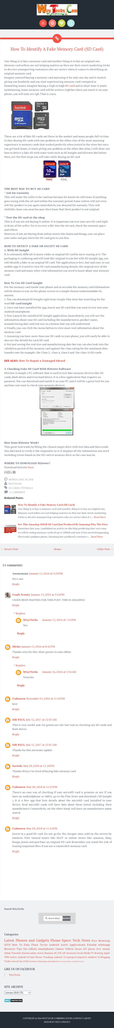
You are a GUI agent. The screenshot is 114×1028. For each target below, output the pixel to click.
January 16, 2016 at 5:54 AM (59, 672)
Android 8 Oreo (78, 961)
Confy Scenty (21, 594)
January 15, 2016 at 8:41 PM (38, 646)
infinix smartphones (41, 949)
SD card (70, 85)
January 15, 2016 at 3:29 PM (46, 573)
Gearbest (33, 961)
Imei (32, 957)
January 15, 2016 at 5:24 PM (48, 594)
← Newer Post (9, 549)
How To (17, 944)
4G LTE (57, 952)
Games (59, 949)
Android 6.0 (23, 957)
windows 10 (94, 957)
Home (57, 549)
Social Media (83, 952)
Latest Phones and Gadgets (26, 940)
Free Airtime (103, 948)
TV (92, 952)
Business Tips (13, 949)
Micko (16, 646)
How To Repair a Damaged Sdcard (42, 360)
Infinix (7, 952)
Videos (69, 949)
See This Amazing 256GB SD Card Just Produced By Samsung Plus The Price (63, 524)
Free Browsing (101, 940)
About (87, 1018)
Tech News (81, 940)
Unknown (18, 698)
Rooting (99, 952)
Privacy (66, 1022)
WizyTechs (14, 483)
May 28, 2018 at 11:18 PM (38, 766)
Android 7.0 (59, 957)
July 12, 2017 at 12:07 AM (41, 719)
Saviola (17, 766)
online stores (37, 952)
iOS (85, 948)
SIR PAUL (18, 719)
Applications (77, 944)
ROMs (26, 961)
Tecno (44, 944)
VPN (6, 957)
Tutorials (27, 487)
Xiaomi (25, 952)
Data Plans (31, 944)
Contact (78, 1018)
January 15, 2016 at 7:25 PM (59, 620)
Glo (25, 949)
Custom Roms (65, 961)
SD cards (14, 487)
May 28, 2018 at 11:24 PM (41, 828)
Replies (20, 613)
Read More (100, 517)
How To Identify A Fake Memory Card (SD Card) (57, 49)
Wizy (57, 1022)
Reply (15, 584)
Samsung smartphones (48, 961)
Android (54, 944)
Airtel (64, 944)
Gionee (78, 948)
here (31, 467)
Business (48, 952)
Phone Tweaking (44, 957)
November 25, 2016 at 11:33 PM (45, 698)
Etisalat (92, 944)
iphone (91, 948)
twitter (13, 957)
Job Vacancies (69, 952)
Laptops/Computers (76, 957)
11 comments (17, 492)
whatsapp (104, 944)
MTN (7, 944)
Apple (107, 952)
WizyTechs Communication (57, 1018)
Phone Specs (60, 940)
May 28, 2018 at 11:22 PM (41, 787)
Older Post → (105, 549)
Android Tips (17, 961)
